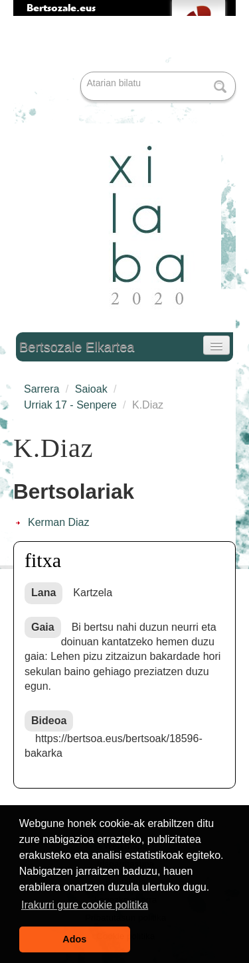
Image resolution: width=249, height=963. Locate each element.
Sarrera (41, 389)
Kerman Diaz (58, 522)
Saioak (91, 389)
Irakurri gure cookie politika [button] (84, 905)
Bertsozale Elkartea (76, 347)
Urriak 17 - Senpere (70, 405)
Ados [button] (74, 939)
